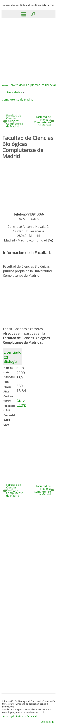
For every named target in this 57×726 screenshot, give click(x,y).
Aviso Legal (8, 716)
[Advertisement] (28, 48)
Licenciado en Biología (12, 357)
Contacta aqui (47, 721)
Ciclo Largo (21, 402)
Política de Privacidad (26, 716)
